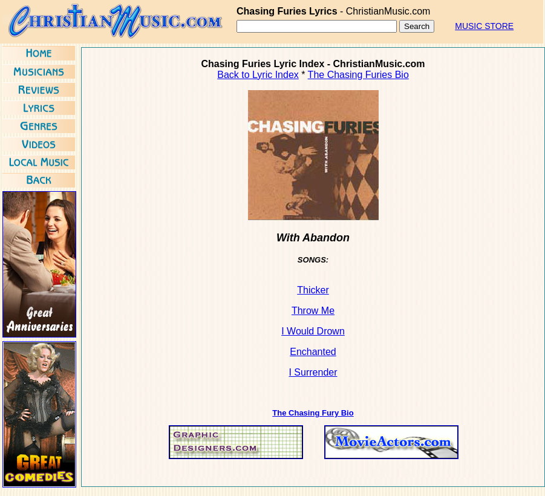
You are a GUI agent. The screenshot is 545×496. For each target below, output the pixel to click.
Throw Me (313, 310)
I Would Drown (313, 331)
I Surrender (313, 372)
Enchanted (313, 352)
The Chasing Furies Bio (358, 75)
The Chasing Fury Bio (312, 412)
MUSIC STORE (484, 26)
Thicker (312, 290)
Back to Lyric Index (258, 75)
